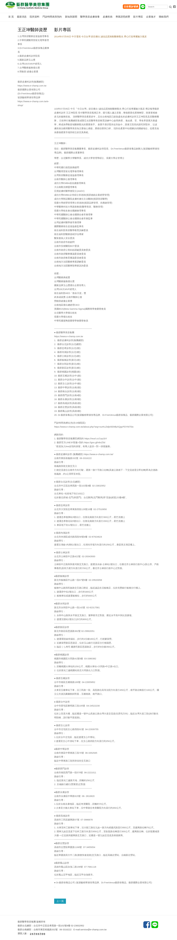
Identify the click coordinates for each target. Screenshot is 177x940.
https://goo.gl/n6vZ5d (94, 442)
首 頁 (11, 16)
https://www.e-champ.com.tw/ (98, 454)
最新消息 (22, 16)
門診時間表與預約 (52, 16)
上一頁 (60, 901)
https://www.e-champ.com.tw (68, 336)
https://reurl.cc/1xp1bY (96, 438)
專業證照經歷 (123, 16)
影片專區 (138, 16)
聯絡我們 (164, 16)
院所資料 (34, 16)
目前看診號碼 (131, 6)
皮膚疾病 (107, 16)
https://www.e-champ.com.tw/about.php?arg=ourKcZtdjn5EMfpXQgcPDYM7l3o (94, 426)
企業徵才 (151, 16)
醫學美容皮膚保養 (90, 16)
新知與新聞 (71, 16)
